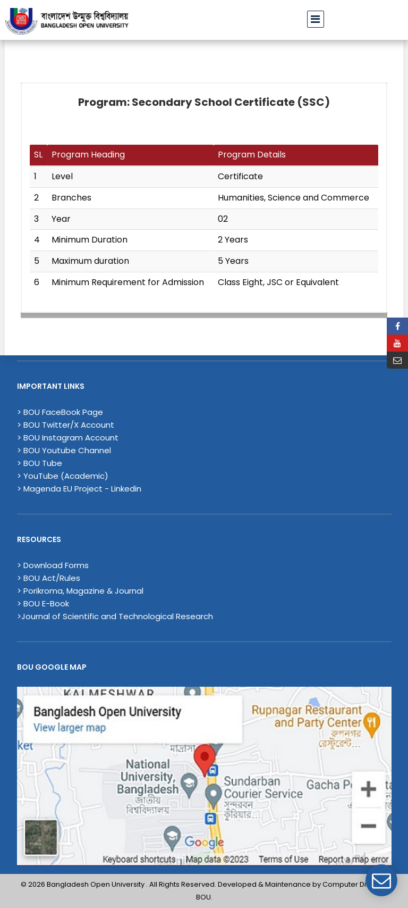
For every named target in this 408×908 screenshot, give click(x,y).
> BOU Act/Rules (48, 578)
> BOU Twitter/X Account (65, 424)
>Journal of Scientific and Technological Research (115, 616)
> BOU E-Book (43, 603)
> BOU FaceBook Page (60, 412)
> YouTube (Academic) (62, 475)
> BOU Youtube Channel (64, 450)
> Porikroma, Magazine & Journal (80, 590)
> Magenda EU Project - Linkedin (79, 488)
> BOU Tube (39, 463)
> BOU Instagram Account (67, 437)
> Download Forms (53, 565)
